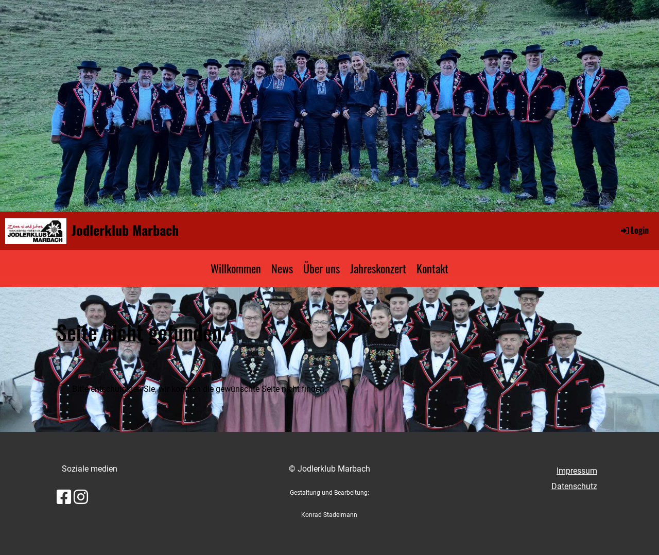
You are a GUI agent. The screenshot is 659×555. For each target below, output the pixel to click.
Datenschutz (574, 486)
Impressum (577, 471)
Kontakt (432, 268)
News (282, 268)
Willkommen (236, 268)
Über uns (321, 268)
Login (634, 230)
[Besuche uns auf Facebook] (64, 497)
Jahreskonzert (378, 268)
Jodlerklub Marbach (125, 230)
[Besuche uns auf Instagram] (81, 497)
